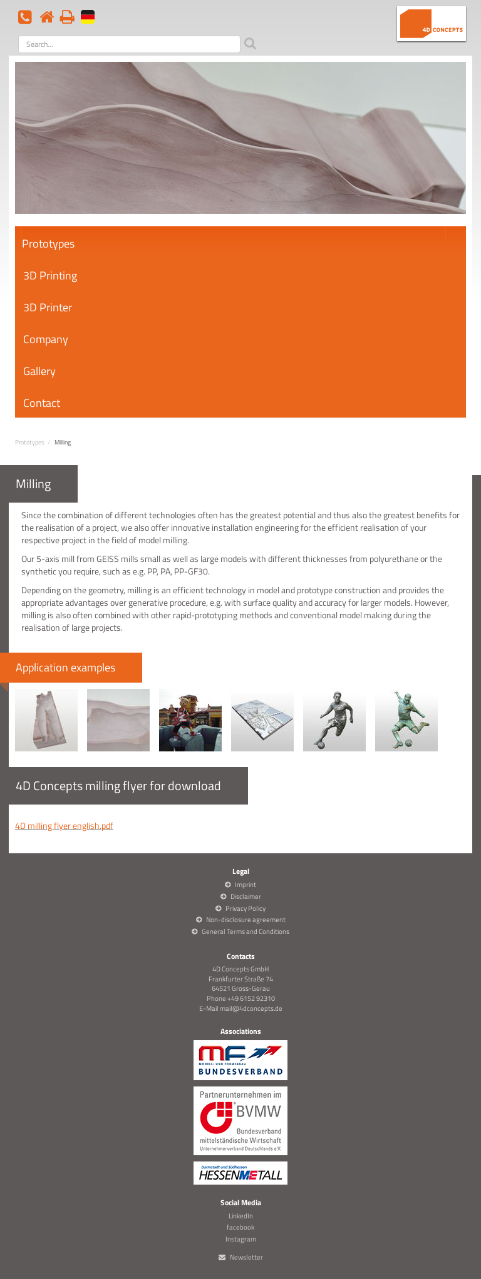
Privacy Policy (245, 908)
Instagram (240, 1239)
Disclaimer (245, 896)
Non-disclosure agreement (246, 920)
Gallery (39, 371)
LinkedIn (241, 1216)
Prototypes (48, 243)
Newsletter (246, 1257)
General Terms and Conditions (245, 931)
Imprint (245, 885)
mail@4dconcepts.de (251, 1008)
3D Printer (47, 307)
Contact (41, 402)
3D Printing (50, 275)
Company (45, 339)
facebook (240, 1227)
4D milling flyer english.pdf (64, 825)
